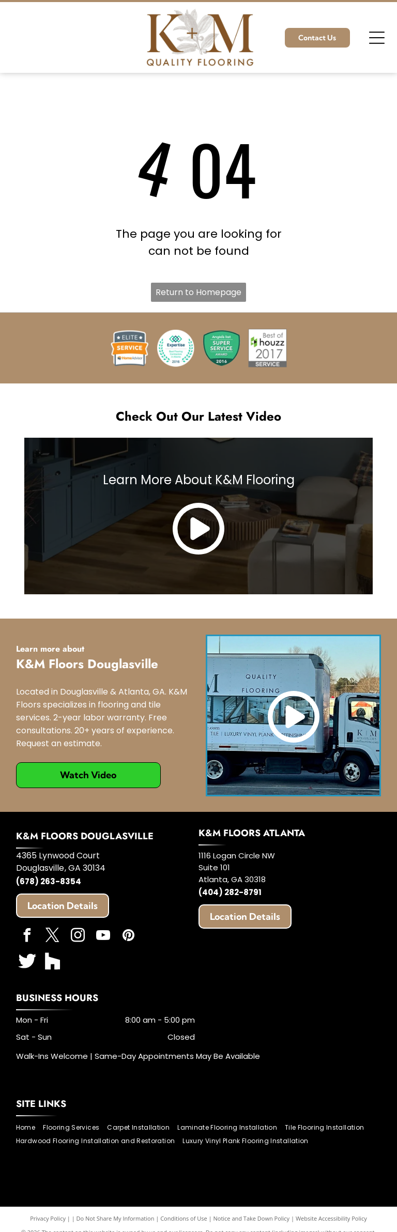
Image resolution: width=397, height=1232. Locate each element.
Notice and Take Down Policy (251, 1218)
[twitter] (52, 936)
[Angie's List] (221, 348)
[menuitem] (29, 1127)
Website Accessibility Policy (331, 1218)
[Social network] (27, 962)
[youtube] (103, 936)
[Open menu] (377, 37)
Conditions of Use (183, 1218)
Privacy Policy (48, 1218)
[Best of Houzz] (268, 348)
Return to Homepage (198, 292)
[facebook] (27, 936)
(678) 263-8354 (48, 881)
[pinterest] (128, 936)
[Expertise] (175, 348)
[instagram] (78, 936)
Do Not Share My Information (116, 1218)
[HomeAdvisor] (129, 348)
